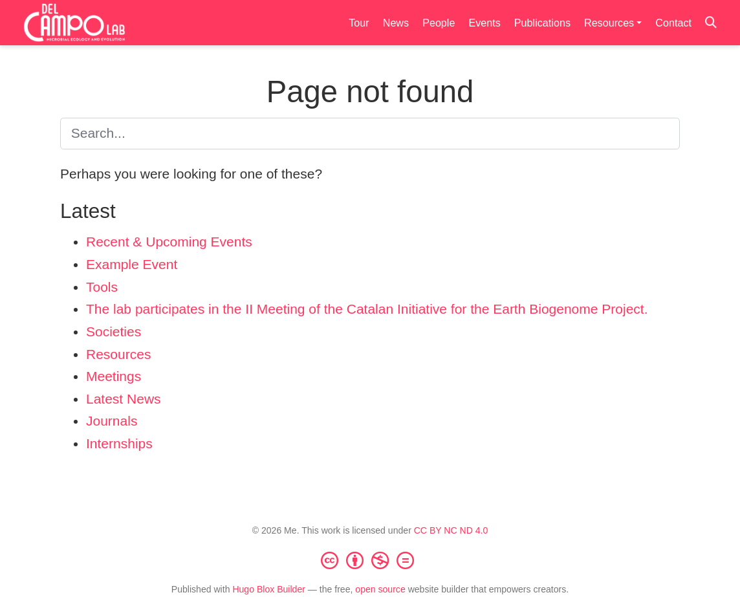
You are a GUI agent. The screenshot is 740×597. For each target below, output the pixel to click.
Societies (113, 331)
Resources (118, 354)
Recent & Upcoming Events (169, 241)
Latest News (123, 398)
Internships (119, 443)
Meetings (113, 376)
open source (380, 589)
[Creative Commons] (370, 560)
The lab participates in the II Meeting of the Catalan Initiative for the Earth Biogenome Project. (367, 308)
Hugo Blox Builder (268, 589)
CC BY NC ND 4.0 (451, 530)
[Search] (711, 23)
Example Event (131, 264)
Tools (102, 286)
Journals (111, 420)
